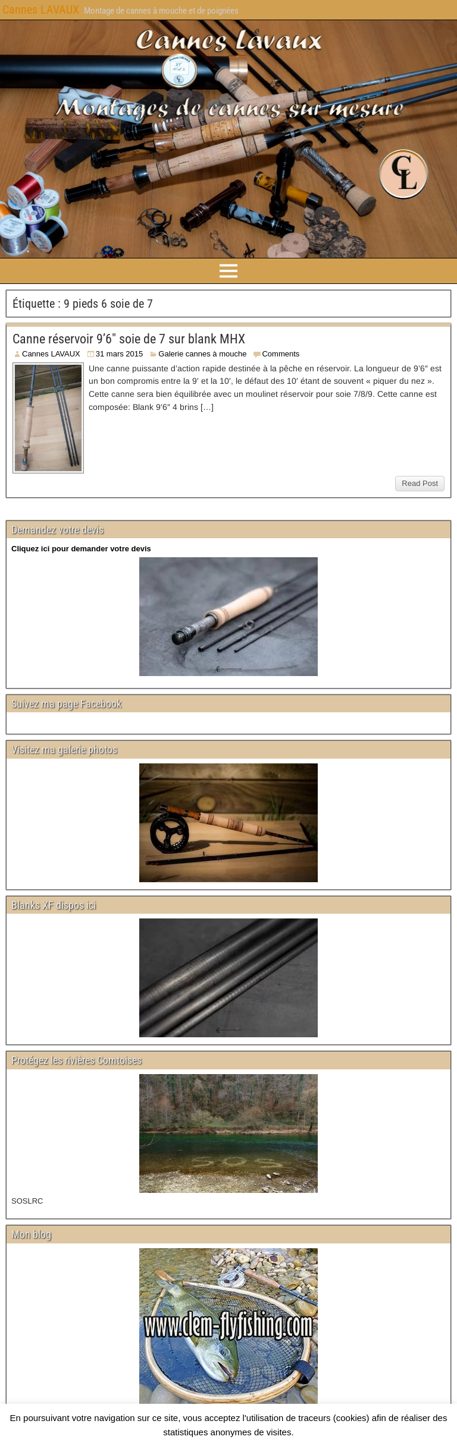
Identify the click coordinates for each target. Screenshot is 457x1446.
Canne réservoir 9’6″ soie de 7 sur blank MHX (128, 338)
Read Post (420, 483)
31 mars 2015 (119, 353)
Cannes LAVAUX (40, 9)
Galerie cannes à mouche (202, 353)
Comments (280, 353)
